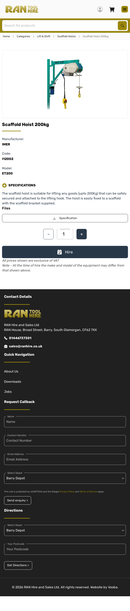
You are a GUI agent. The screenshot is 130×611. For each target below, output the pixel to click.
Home (6, 36)
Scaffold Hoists (66, 36)
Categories (23, 36)
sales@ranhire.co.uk (23, 346)
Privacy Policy (67, 491)
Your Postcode (15, 543)
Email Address (15, 454)
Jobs (8, 392)
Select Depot (14, 472)
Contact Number (17, 435)
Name (10, 416)
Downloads (12, 382)
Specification (65, 218)
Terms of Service (88, 491)
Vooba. (113, 587)
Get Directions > (18, 565)
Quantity (65, 229)
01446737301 (17, 338)
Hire (65, 252)
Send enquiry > (17, 500)
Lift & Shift (43, 36)
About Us (11, 371)
